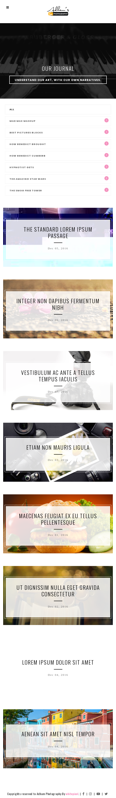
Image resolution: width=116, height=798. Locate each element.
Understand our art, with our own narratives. (58, 80)
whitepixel (72, 793)
